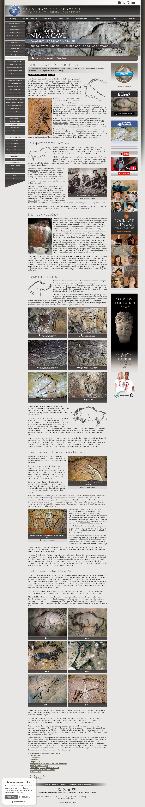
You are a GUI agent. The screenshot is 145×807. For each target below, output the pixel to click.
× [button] (34, 780)
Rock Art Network (81, 18)
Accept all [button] (11, 797)
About (50, 792)
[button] (19, 801)
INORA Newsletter (15, 121)
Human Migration (14, 124)
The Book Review (15, 45)
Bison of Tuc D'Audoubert (39, 766)
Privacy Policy (15, 48)
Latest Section (64, 18)
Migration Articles (14, 134)
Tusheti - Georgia (15, 153)
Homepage (43, 792)
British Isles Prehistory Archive (14, 77)
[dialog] (19, 791)
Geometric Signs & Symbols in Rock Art (44, 768)
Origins (15, 131)
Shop (98, 18)
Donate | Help (15, 55)
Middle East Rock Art (15, 96)
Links (14, 175)
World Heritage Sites (14, 137)
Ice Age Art (15, 112)
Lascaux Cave (85, 522)
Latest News (47, 18)
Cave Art (14, 115)
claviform (61, 256)
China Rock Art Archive (14, 83)
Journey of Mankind (14, 127)
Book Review (72, 792)
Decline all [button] (26, 797)
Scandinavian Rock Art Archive (14, 99)
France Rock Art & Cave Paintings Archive (45, 753)
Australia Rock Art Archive (14, 70)
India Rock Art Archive (14, 93)
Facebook (14, 51)
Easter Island (14, 140)
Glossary (14, 168)
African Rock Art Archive (15, 61)
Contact (132, 18)
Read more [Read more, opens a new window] (21, 793)
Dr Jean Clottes (75, 127)
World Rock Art (15, 108)
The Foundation (14, 162)
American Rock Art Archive (14, 67)
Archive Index (15, 159)
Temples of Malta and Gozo (14, 149)
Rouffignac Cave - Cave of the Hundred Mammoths (48, 764)
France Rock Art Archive (15, 86)
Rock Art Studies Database (14, 36)
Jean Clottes (32, 201)
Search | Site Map (15, 165)
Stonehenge (14, 143)
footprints (34, 171)
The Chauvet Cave (14, 89)
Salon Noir (77, 109)
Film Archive (14, 42)
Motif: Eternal (14, 156)
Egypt (14, 146)
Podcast (14, 172)
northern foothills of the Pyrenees (59, 79)
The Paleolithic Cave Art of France (42, 770)
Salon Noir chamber (76, 291)
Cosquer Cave (35, 762)
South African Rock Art (14, 64)
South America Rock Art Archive (15, 102)
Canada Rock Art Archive (15, 80)
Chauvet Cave (87, 538)
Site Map (13, 18)
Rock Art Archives (15, 58)
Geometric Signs (14, 118)
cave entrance (49, 85)
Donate (115, 18)
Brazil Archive (15, 74)
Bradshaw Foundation (30, 18)
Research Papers (15, 32)
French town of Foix (39, 81)
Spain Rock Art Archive (14, 105)
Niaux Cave (34, 760)
